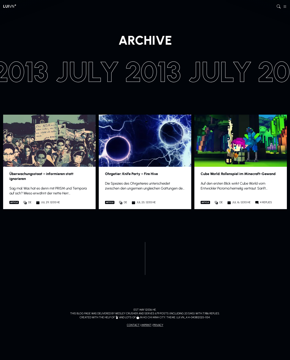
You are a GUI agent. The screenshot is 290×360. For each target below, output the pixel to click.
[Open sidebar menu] (285, 6)
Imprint (146, 325)
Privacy (158, 325)
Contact (133, 325)
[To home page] (9, 6)
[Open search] (279, 6)
